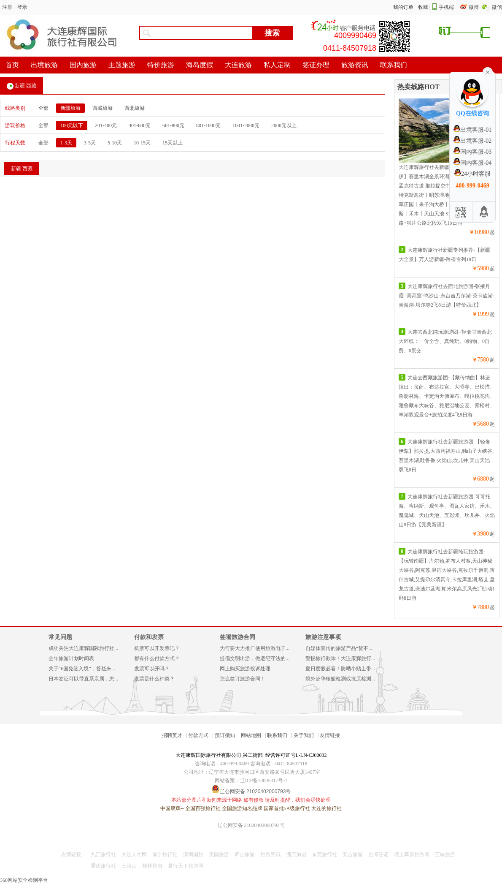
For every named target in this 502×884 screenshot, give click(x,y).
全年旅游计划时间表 (71, 658)
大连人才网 (134, 854)
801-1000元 (208, 125)
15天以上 (172, 143)
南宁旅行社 (165, 854)
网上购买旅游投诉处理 (245, 669)
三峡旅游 (445, 854)
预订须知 (225, 735)
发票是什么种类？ (154, 679)
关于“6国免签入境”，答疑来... (82, 669)
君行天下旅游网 (185, 866)
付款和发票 (149, 637)
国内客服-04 (472, 163)
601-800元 (173, 125)
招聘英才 (172, 735)
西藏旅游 (102, 108)
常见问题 (60, 637)
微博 (474, 7)
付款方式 (198, 735)
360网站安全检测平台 (24, 880)
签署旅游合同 (237, 637)
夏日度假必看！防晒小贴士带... (340, 669)
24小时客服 (472, 174)
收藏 (423, 7)
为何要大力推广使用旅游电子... (254, 648)
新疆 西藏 (21, 86)
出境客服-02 (472, 141)
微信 (497, 7)
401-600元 (140, 125)
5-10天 (115, 143)
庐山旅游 (245, 854)
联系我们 (277, 735)
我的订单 (403, 7)
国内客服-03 (472, 152)
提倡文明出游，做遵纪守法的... (254, 658)
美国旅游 (219, 854)
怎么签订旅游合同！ (242, 679)
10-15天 (142, 143)
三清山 (129, 866)
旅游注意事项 (323, 637)
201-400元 (106, 125)
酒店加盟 (296, 854)
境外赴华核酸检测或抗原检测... (340, 679)
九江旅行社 (103, 854)
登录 (22, 7)
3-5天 (90, 143)
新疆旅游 (70, 108)
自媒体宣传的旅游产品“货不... (338, 648)
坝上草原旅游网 (411, 854)
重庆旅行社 (103, 866)
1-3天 (66, 143)
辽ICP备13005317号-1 (264, 780)
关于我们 (304, 735)
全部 (43, 108)
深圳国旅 (193, 854)
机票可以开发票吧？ (157, 648)
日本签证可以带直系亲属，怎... (83, 679)
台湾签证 (378, 854)
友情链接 (330, 735)
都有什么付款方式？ (157, 658)
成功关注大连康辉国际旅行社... (83, 648)
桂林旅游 (152, 866)
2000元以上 (284, 125)
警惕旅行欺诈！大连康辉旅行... (340, 658)
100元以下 (71, 125)
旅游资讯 (270, 854)
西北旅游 (134, 108)
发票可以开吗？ (152, 669)
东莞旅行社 (324, 854)
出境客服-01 (472, 130)
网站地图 (251, 735)
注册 (7, 7)
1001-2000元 (245, 125)
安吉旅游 (353, 854)
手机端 (446, 7)
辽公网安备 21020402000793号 (251, 825)
